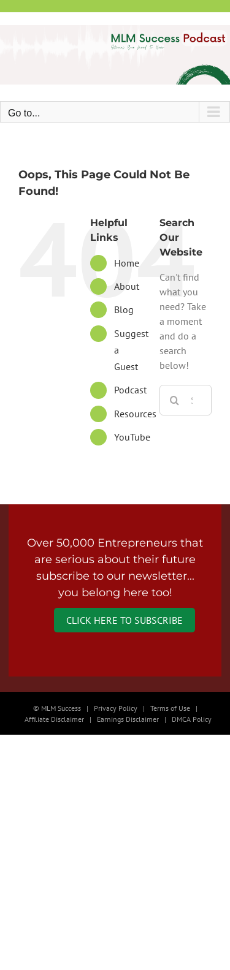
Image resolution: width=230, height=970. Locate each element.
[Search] (174, 400)
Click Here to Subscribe (124, 620)
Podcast (130, 390)
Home (126, 263)
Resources (135, 413)
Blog (124, 309)
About (126, 286)
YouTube (132, 437)
